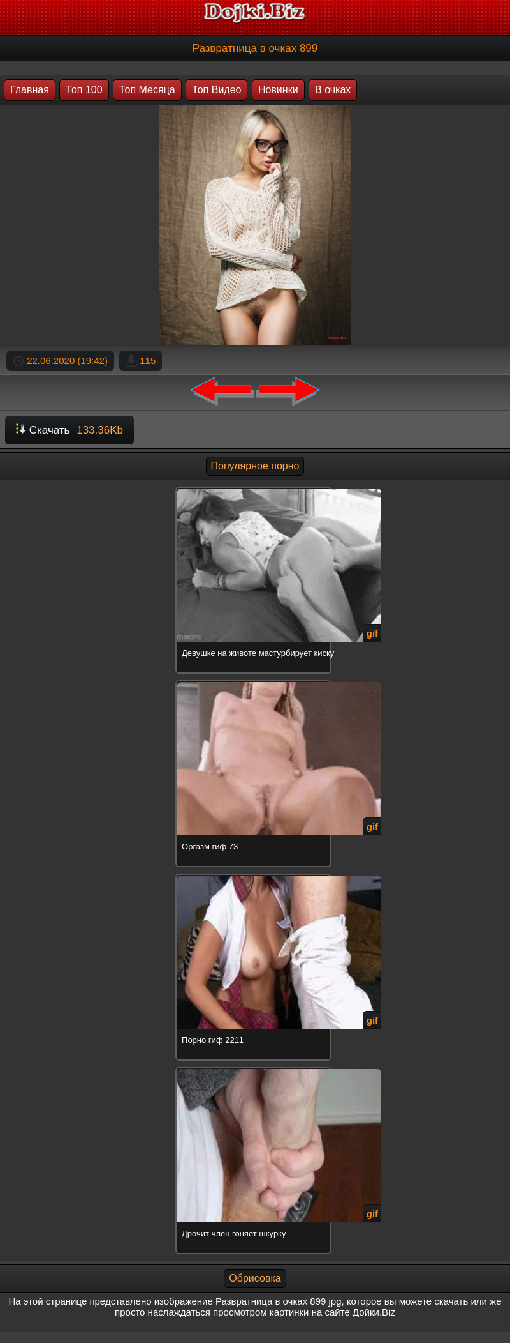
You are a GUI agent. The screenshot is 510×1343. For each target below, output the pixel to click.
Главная (29, 89)
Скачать (69, 430)
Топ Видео (216, 89)
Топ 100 (84, 89)
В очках (333, 89)
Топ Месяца (147, 89)
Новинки (278, 89)
